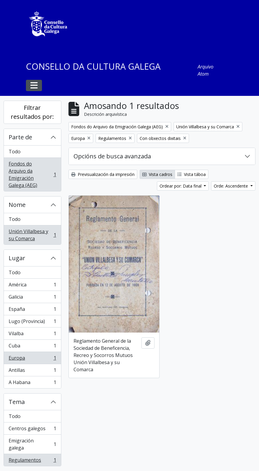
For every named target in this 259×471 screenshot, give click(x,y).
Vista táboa (191, 174)
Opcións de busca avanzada (112, 156)
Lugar (17, 258)
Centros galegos (32, 430)
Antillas (32, 371)
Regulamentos (32, 461)
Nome (17, 205)
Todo (15, 151)
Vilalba (32, 335)
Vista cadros (157, 174)
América (32, 286)
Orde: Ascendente (231, 186)
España (32, 310)
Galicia (32, 298)
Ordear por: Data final (181, 186)
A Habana (32, 383)
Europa (32, 359)
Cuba (32, 347)
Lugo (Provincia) (32, 322)
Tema (17, 402)
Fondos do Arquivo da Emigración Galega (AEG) (32, 174)
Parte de (20, 137)
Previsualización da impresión (103, 174)
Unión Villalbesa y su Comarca (32, 235)
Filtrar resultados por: (32, 112)
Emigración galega (32, 444)
